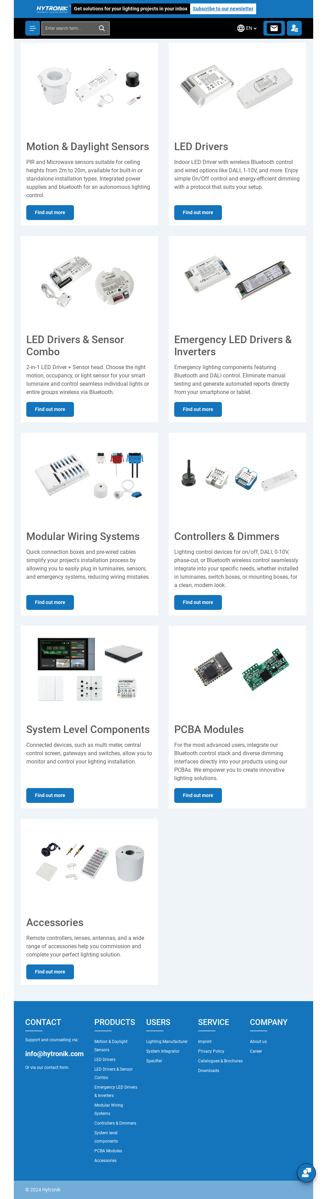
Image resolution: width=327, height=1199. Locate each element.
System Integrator (162, 1051)
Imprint (205, 1041)
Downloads (208, 1070)
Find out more (50, 212)
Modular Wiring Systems (108, 1109)
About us (258, 1041)
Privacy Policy (211, 1051)
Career (256, 1051)
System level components (106, 1137)
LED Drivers (104, 1059)
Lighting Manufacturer (167, 1041)
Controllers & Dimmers (115, 1123)
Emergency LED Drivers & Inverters (115, 1091)
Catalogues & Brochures (220, 1061)
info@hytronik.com (54, 1054)
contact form (56, 1067)
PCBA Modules (108, 1150)
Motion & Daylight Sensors (111, 1045)
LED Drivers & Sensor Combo (113, 1073)
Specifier (154, 1061)
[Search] (102, 28)
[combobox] (68, 28)
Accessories (105, 1160)
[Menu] (32, 28)
